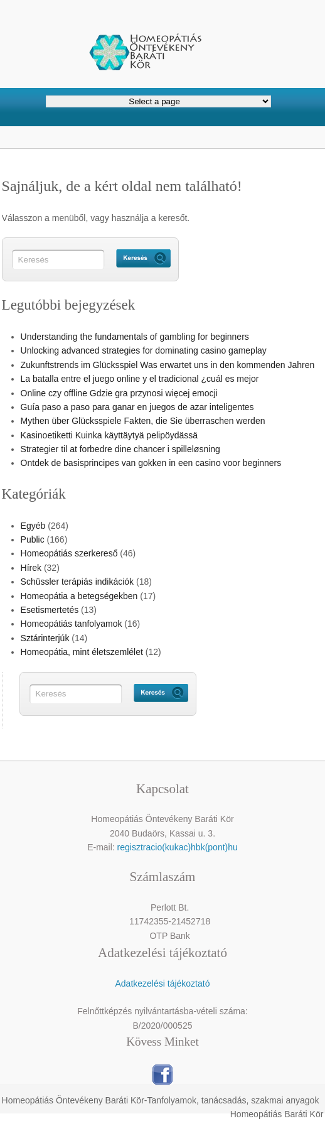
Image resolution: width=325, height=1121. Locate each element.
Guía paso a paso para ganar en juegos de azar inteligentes (137, 407)
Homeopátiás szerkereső (69, 553)
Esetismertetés (50, 610)
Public (33, 539)
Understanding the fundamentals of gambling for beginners (135, 337)
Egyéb (33, 526)
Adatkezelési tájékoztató (162, 983)
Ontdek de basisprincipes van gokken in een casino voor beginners (151, 463)
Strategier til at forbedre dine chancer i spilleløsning (120, 449)
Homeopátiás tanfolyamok (71, 624)
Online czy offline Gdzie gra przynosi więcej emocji (119, 393)
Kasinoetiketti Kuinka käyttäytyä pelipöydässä (109, 435)
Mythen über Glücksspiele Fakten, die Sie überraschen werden (143, 421)
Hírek (31, 568)
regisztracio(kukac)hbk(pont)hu (177, 847)
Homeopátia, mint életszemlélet (82, 652)
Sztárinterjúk (45, 638)
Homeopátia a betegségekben (79, 596)
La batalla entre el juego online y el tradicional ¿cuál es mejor (140, 379)
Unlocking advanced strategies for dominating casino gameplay (144, 350)
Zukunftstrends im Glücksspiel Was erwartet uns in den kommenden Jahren (168, 365)
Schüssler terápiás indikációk (77, 582)
